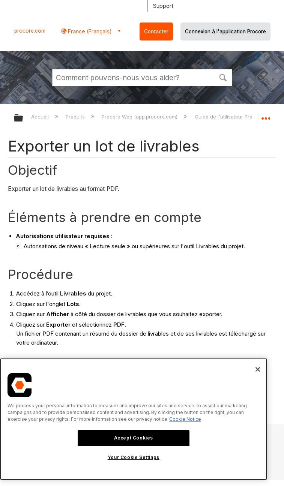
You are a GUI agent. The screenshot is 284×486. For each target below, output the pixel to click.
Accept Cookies (133, 438)
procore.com (29, 31)
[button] (223, 77)
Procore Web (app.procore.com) (140, 117)
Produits (76, 117)
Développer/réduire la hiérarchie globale (23, 118)
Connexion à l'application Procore (225, 31)
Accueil (40, 117)
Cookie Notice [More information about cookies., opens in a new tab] (185, 419)
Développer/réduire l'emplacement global (265, 115)
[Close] (257, 369)
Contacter (156, 31)
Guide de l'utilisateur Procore (230, 117)
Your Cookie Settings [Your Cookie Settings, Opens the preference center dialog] (133, 457)
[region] (133, 419)
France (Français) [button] (89, 31)
